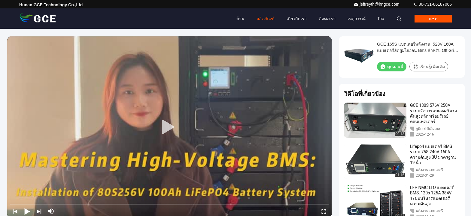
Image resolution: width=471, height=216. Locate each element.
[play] (169, 127)
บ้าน (240, 18)
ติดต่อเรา (327, 18)
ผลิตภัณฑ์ (266, 18)
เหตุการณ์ (357, 18)
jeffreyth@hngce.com (377, 4)
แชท (433, 18)
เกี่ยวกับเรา (297, 18)
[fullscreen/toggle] (324, 211)
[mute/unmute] (51, 211)
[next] (39, 211)
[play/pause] (27, 211)
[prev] (15, 211)
